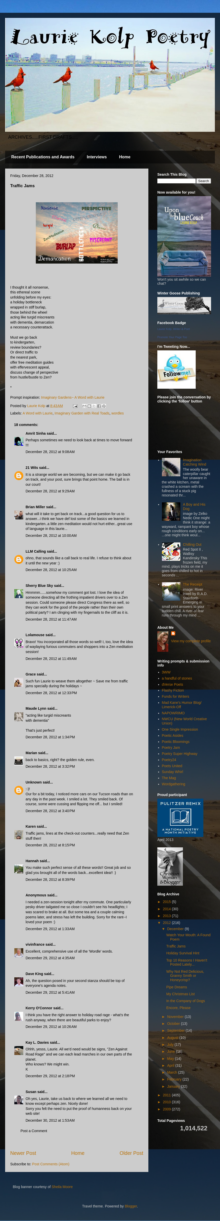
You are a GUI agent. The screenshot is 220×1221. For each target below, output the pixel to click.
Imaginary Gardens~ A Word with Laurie (73, 397)
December (175, 929)
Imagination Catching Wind (194, 462)
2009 (167, 1109)
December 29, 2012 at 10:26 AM (51, 1027)
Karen (31, 826)
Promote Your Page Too (172, 337)
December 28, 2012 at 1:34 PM (50, 737)
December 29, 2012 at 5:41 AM (50, 992)
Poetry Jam (171, 747)
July (170, 1044)
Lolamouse (35, 635)
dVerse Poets (172, 684)
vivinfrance (35, 944)
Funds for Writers (175, 696)
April (171, 1065)
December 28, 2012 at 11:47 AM (51, 619)
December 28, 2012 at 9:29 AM (50, 491)
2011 (167, 1095)
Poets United (172, 766)
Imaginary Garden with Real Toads (81, 413)
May (171, 1059)
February (174, 1079)
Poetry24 (169, 760)
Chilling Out (192, 544)
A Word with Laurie (37, 413)
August (173, 1038)
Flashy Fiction (173, 690)
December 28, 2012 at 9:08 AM (50, 452)
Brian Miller (35, 507)
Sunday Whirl (172, 772)
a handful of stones (177, 678)
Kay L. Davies (37, 1042)
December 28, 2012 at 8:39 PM (50, 880)
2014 (167, 909)
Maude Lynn (36, 708)
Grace (31, 674)
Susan (31, 1092)
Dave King (34, 974)
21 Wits (32, 468)
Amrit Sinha (36, 433)
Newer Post (23, 1153)
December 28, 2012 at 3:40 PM (50, 811)
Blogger (131, 1206)
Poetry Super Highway (179, 754)
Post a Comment (33, 1131)
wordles (118, 413)
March (172, 1072)
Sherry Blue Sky (39, 586)
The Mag (169, 778)
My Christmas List (180, 994)
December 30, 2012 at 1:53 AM (50, 1120)
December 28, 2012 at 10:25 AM (51, 570)
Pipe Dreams (176, 987)
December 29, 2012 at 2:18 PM (50, 1076)
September (176, 1030)
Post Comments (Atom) (50, 1164)
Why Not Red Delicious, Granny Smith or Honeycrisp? (185, 975)
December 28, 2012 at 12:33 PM (51, 693)
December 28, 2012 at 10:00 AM (51, 536)
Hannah (32, 861)
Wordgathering (173, 784)
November (175, 1017)
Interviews (97, 157)
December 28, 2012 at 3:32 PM (50, 766)
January (174, 1086)
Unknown (34, 782)
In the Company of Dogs (185, 1001)
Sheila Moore (62, 1187)
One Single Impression (180, 729)
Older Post (131, 1153)
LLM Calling (36, 551)
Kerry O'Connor (39, 1008)
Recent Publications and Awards (42, 157)
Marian (31, 753)
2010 (167, 1102)
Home (124, 157)
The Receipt (192, 584)
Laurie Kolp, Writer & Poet (173, 328)
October (174, 1024)
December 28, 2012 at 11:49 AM (51, 659)
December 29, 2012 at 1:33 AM (50, 929)
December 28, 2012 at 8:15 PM (50, 845)
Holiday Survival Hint (182, 953)
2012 (167, 923)
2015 (167, 902)
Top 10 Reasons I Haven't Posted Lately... (186, 962)
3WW (166, 672)
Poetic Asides (172, 735)
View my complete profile (191, 641)
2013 (167, 916)
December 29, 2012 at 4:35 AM (50, 958)
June (171, 1051)
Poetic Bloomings (176, 742)
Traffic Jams (175, 946)
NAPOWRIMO (173, 713)
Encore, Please (178, 1008)
